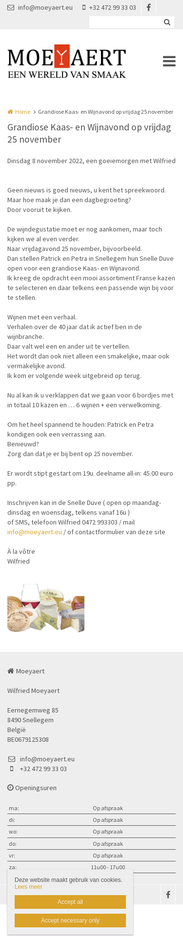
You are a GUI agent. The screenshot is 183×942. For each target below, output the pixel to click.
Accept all (70, 902)
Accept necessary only (70, 920)
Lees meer (28, 886)
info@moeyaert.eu (40, 7)
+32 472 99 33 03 (109, 7)
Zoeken (167, 22)
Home (22, 111)
